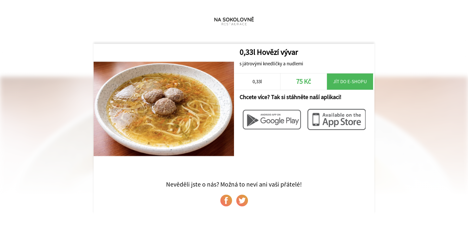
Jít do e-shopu (350, 81)
